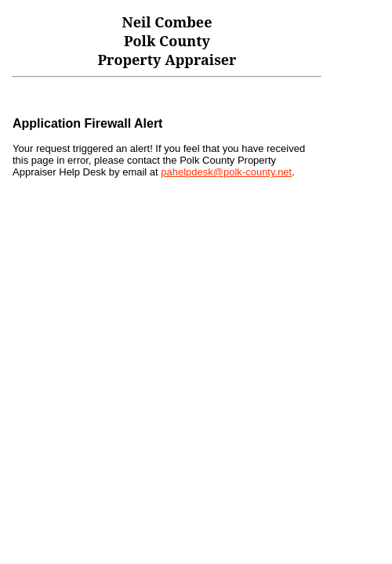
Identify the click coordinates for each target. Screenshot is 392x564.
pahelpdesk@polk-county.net (226, 172)
